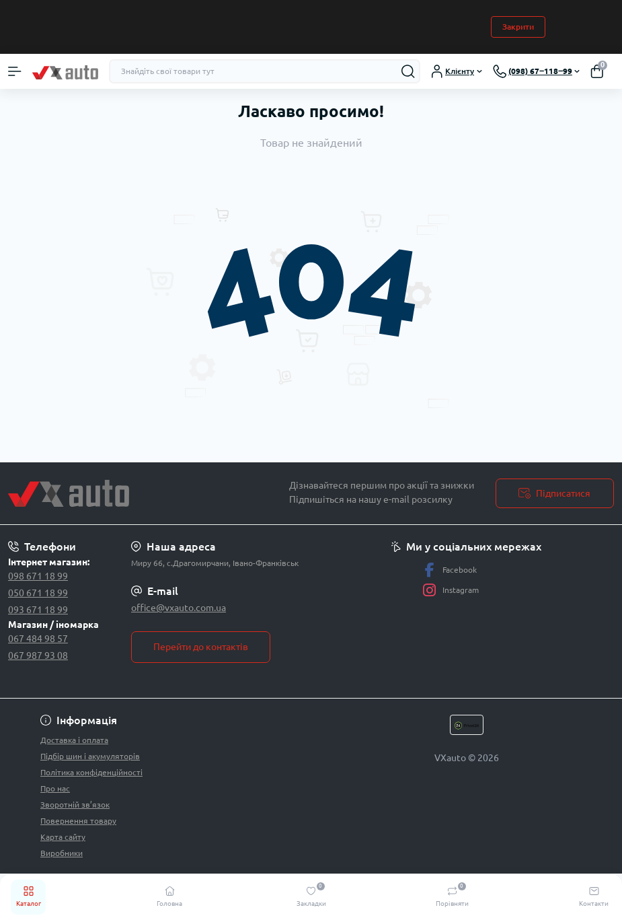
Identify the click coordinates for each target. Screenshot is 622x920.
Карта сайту (62, 837)
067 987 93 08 (38, 655)
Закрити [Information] (518, 26)
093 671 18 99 (38, 609)
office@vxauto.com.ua (178, 607)
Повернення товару (78, 820)
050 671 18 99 (38, 593)
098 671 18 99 (38, 576)
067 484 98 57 (38, 638)
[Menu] (15, 71)
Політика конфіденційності (91, 772)
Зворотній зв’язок (75, 804)
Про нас (55, 788)
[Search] (408, 71)
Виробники (61, 853)
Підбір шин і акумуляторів (90, 756)
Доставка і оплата (74, 740)
